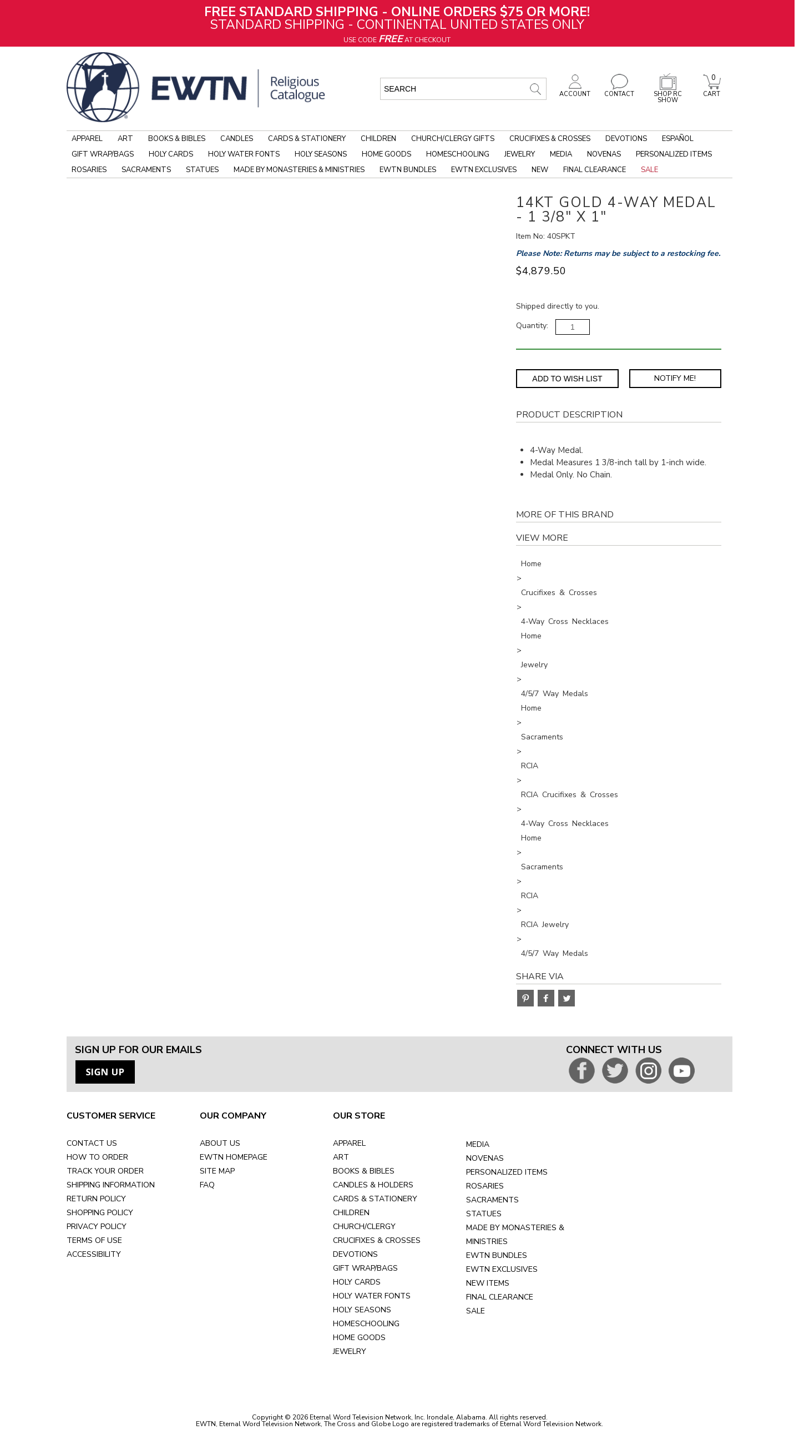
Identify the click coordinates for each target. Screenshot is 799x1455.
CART (712, 91)
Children (378, 139)
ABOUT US (220, 1143)
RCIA (529, 766)
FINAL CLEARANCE (499, 1297)
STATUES (484, 1214)
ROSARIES (485, 1186)
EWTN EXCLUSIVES (502, 1269)
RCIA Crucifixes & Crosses (569, 794)
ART (341, 1157)
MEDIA (477, 1144)
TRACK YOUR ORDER (105, 1171)
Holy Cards (171, 154)
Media (561, 154)
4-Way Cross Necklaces (565, 621)
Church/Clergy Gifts (452, 139)
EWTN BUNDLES (496, 1255)
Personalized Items (674, 154)
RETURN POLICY (96, 1199)
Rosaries (89, 170)
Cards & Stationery (307, 139)
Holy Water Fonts (244, 154)
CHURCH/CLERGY (364, 1226)
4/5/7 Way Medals (554, 693)
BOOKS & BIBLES (364, 1171)
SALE (475, 1311)
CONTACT (619, 91)
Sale (649, 170)
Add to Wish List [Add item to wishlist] (567, 378)
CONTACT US (92, 1143)
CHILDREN (351, 1212)
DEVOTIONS (355, 1254)
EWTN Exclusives (484, 170)
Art (125, 139)
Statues (202, 170)
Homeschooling (457, 154)
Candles (236, 139)
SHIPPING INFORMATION (111, 1185)
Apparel (87, 139)
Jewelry (519, 154)
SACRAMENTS (492, 1200)
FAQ (207, 1185)
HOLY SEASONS (362, 1310)
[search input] (463, 89)
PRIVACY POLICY (97, 1226)
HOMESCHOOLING (366, 1323)
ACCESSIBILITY (94, 1254)
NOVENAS (485, 1158)
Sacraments (146, 170)
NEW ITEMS (487, 1283)
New (540, 170)
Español (678, 139)
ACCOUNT (575, 91)
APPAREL (349, 1143)
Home (531, 563)
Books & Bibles (176, 139)
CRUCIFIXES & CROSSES (377, 1240)
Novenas (604, 154)
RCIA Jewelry (545, 924)
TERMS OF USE (94, 1240)
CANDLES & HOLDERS (373, 1185)
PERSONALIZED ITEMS (507, 1172)
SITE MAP (217, 1171)
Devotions (626, 139)
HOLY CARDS (357, 1282)
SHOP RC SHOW (668, 94)
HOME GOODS (359, 1337)
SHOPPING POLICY (100, 1212)
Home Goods (386, 154)
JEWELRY (349, 1351)
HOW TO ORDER (97, 1157)
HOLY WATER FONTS (372, 1296)
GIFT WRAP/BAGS (365, 1268)
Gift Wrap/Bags (103, 154)
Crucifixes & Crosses (549, 139)
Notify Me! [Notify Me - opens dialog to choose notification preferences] (675, 378)
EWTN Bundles (408, 170)
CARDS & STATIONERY (375, 1199)
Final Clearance (594, 170)
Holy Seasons (321, 154)
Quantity (531, 325)
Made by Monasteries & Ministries (299, 170)
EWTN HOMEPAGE (233, 1157)
